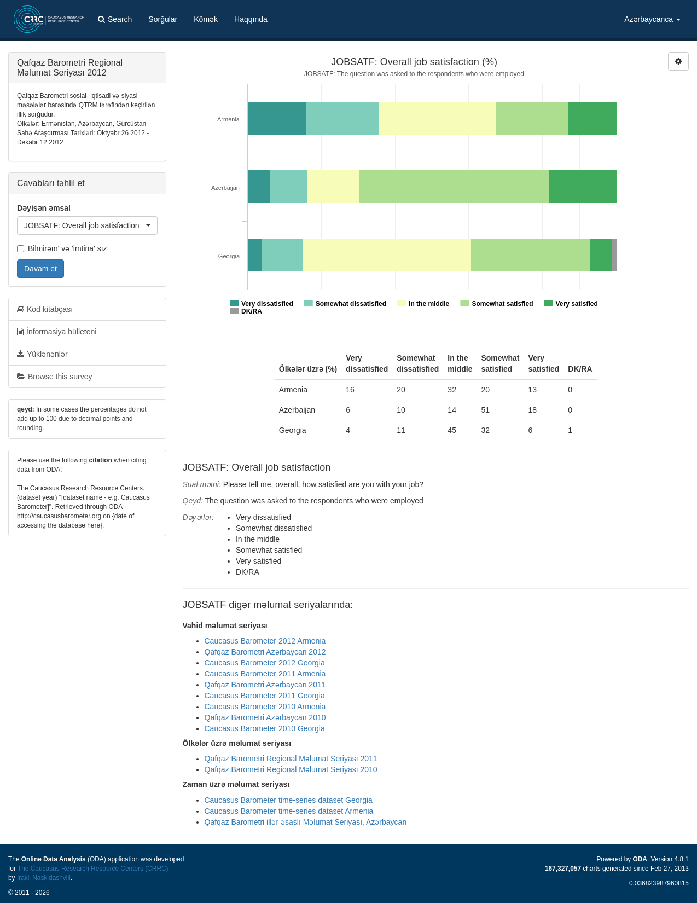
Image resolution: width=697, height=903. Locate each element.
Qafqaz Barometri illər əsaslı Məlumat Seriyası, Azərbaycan (306, 822)
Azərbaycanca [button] (652, 19)
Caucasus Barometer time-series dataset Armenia (289, 811)
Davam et (40, 268)
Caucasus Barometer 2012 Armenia (265, 640)
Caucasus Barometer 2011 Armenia (265, 673)
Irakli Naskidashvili (44, 878)
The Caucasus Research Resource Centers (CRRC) (93, 868)
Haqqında (251, 19)
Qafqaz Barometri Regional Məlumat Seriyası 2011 (291, 758)
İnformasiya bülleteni (56, 331)
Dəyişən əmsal (44, 208)
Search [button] (115, 19)
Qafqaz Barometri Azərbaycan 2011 (265, 684)
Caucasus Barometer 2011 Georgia (265, 695)
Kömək (206, 19)
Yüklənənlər (42, 354)
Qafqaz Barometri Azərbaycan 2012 (265, 651)
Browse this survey (54, 376)
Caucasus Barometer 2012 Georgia (265, 662)
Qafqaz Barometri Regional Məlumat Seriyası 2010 (291, 769)
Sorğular (162, 19)
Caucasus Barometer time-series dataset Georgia (289, 800)
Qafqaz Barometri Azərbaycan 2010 (265, 717)
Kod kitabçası (45, 309)
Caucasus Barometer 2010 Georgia (265, 728)
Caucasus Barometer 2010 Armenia (265, 706)
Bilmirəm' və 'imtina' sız (62, 248)
